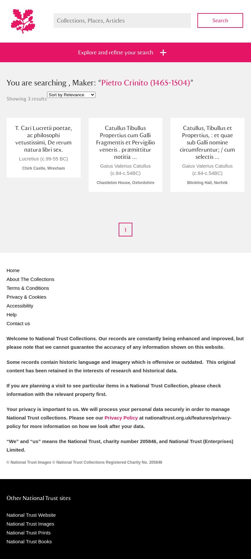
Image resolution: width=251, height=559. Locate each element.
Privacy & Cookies (26, 297)
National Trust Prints (29, 532)
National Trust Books (29, 541)
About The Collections (30, 279)
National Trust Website (31, 515)
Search (220, 20)
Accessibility (20, 305)
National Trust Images (30, 524)
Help (12, 314)
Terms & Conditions (28, 288)
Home (13, 270)
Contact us (18, 323)
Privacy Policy (121, 417)
